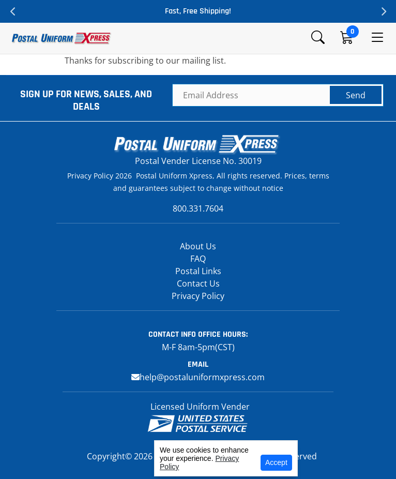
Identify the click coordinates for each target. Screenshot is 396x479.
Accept (276, 462)
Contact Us (198, 283)
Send (355, 95)
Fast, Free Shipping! (198, 11)
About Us (198, 246)
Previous (13, 11)
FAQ (198, 258)
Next (383, 11)
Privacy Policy (198, 296)
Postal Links (198, 271)
